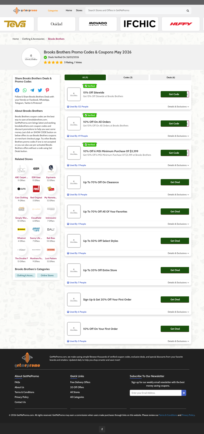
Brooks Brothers (56, 39)
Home (69, 10)
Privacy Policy (22, 397)
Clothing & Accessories (33, 39)
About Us (19, 387)
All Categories (77, 397)
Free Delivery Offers (80, 382)
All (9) (85, 77)
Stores (79, 10)
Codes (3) (128, 77)
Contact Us (20, 402)
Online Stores (47, 275)
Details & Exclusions (177, 106)
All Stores (75, 392)
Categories (53, 10)
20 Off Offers (77, 387)
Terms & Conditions (24, 392)
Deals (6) (171, 77)
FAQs (17, 382)
